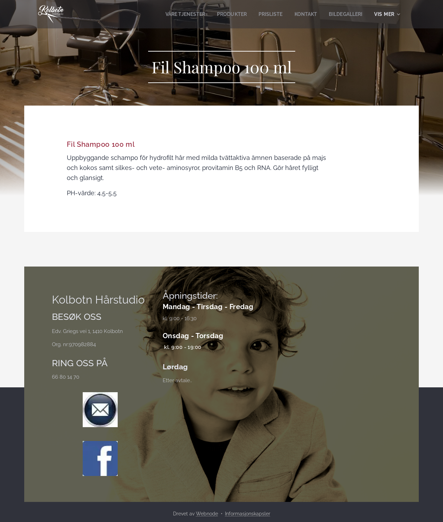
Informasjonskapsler (247, 513)
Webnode (207, 513)
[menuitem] (175, 14)
